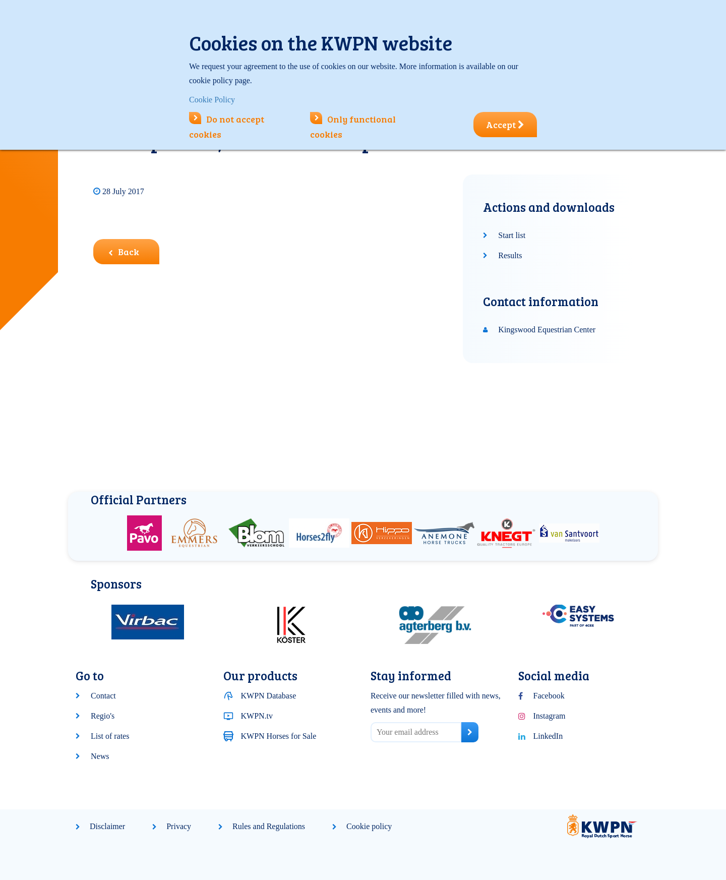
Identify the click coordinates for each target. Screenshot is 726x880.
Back (123, 252)
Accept (505, 125)
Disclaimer (107, 826)
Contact (103, 695)
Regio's (102, 716)
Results (510, 255)
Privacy (178, 826)
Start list (511, 235)
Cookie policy (369, 826)
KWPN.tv (257, 716)
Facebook (549, 695)
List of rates (110, 736)
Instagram (549, 716)
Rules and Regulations (268, 826)
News (100, 756)
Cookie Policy (212, 99)
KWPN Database (268, 695)
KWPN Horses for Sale (279, 736)
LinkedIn (548, 736)
